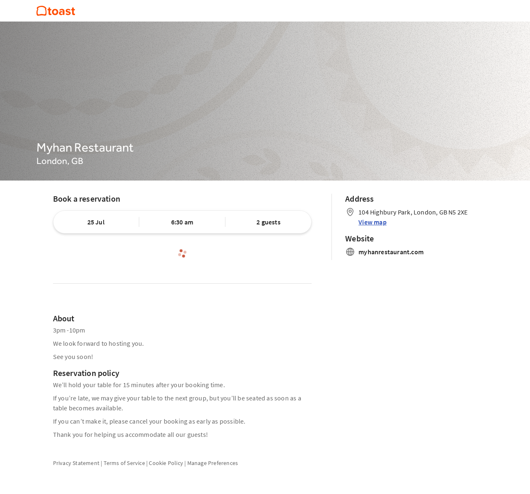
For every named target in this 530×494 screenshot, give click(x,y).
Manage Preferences (212, 463)
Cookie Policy (166, 463)
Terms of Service (124, 463)
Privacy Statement (76, 463)
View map (372, 222)
